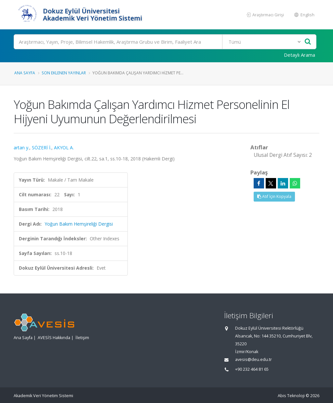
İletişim (82, 337)
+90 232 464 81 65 (252, 369)
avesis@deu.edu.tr (253, 359)
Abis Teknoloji (291, 395)
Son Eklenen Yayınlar (64, 72)
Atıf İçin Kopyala (274, 196)
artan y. (21, 147)
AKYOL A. (64, 147)
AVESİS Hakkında (54, 337)
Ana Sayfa (24, 72)
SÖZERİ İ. (41, 147)
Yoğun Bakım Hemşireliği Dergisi (79, 224)
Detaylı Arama (299, 55)
